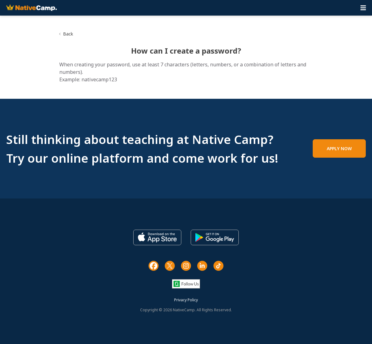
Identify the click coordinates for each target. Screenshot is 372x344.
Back (68, 34)
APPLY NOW (339, 148)
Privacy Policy (186, 300)
